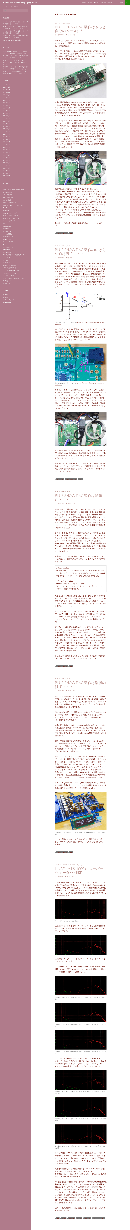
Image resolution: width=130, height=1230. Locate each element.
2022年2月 (6, 152)
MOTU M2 (87, 1218)
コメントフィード (8, 300)
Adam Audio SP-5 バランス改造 (12, 40)
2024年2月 (6, 116)
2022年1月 (6, 155)
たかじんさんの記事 (70, 329)
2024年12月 (6, 108)
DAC (68, 23)
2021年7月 (6, 163)
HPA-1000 (6, 229)
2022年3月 (6, 150)
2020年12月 (6, 176)
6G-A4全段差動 (7, 195)
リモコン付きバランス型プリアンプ (13, 278)
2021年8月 (6, 160)
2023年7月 (6, 126)
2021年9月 (6, 157)
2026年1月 (6, 84)
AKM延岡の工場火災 (75, 543)
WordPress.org (7, 302)
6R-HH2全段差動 (8, 197)
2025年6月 (6, 97)
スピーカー (80, 865)
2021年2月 (6, 170)
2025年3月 (6, 103)
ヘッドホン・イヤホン (9, 273)
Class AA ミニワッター (9, 221)
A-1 (58, 1218)
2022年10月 (6, 142)
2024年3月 (6, 113)
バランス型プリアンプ (9, 268)
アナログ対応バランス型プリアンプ (13, 255)
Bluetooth (6, 210)
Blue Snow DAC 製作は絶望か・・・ (78, 497)
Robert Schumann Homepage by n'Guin (20, 2)
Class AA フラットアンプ (10, 215)
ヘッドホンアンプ (8, 276)
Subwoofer (6, 249)
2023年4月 (6, 134)
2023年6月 (6, 129)
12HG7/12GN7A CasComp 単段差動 (13, 189)
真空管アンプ (7, 283)
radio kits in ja (19, 69)
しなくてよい (74, 746)
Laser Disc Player (8, 236)
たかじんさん (60, 696)
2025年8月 (6, 95)
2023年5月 (6, 131)
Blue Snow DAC (60, 23)
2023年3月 (6, 137)
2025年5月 (6, 100)
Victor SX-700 (7, 252)
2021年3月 (6, 168)
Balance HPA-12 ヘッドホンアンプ (13, 205)
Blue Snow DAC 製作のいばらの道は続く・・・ (80, 251)
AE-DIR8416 (60, 479)
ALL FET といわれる (73, 775)
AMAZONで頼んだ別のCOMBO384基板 (90, 120)
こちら (87, 882)
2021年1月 (6, 173)
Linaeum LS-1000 (70, 865)
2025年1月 (6, 105)
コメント (63, 559)
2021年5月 (6, 165)
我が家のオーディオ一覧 (90, 2)
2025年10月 (6, 92)
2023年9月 (6, 121)
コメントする (71, 35)
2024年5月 (6, 110)
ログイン (5, 294)
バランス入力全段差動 (9, 265)
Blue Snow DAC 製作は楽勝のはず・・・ (80, 684)
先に (56, 189)
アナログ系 (6, 257)
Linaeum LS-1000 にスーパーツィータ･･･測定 (79, 870)
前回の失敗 (59, 509)
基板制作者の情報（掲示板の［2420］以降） (79, 105)
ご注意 (121, 2)
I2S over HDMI (7, 231)
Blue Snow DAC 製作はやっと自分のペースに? (80, 29)
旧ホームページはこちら (108, 2)
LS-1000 (79, 1218)
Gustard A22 (7, 226)
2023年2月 (6, 139)
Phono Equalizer (8, 247)
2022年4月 (6, 147)
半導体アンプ (7, 281)
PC (4, 244)
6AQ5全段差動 (7, 192)
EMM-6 (64, 1218)
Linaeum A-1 (59, 865)
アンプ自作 (6, 260)
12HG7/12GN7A (8, 187)
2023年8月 (6, 123)
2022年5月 (6, 144)
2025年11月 (6, 90)
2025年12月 (6, 87)
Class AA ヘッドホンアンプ (11, 218)
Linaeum (71, 1218)
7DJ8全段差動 (7, 200)
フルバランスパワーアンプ (11, 270)
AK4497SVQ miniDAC (9, 202)
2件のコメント (71, 258)
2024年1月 (6, 118)
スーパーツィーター (98, 1218)
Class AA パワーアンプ (9, 213)
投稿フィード (7, 297)
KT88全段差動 (7, 234)
